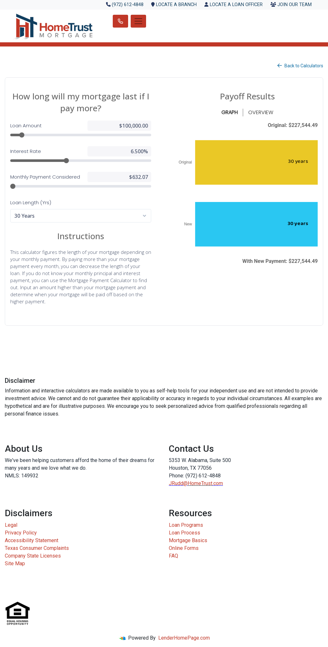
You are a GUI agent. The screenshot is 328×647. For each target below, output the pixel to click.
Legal (11, 525)
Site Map (15, 563)
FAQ (173, 556)
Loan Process (184, 533)
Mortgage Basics (188, 540)
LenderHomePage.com (184, 638)
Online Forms (184, 548)
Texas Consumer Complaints (37, 548)
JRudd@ (178, 483)
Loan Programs (186, 525)
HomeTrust (200, 483)
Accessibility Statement (31, 540)
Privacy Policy (21, 533)
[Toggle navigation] (138, 21)
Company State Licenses (33, 556)
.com (217, 483)
